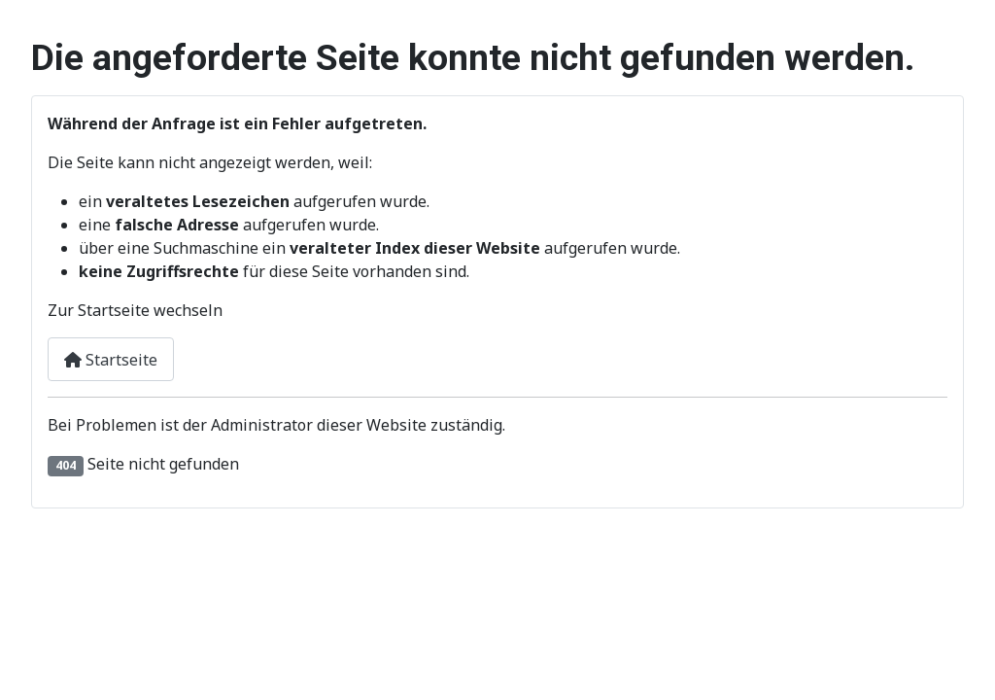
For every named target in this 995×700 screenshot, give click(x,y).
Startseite (110, 359)
